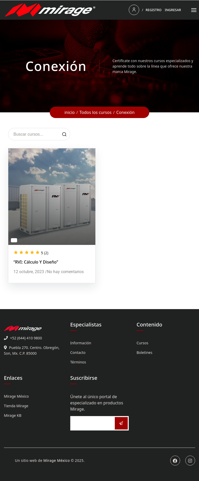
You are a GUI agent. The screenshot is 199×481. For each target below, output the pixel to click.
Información (80, 342)
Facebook (175, 460)
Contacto (78, 352)
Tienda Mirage (16, 405)
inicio (70, 112)
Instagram (190, 460)
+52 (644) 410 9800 (26, 338)
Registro (153, 10)
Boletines (144, 352)
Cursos (142, 342)
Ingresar (173, 10)
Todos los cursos (96, 112)
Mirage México (16, 396)
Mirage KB (13, 415)
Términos (78, 362)
